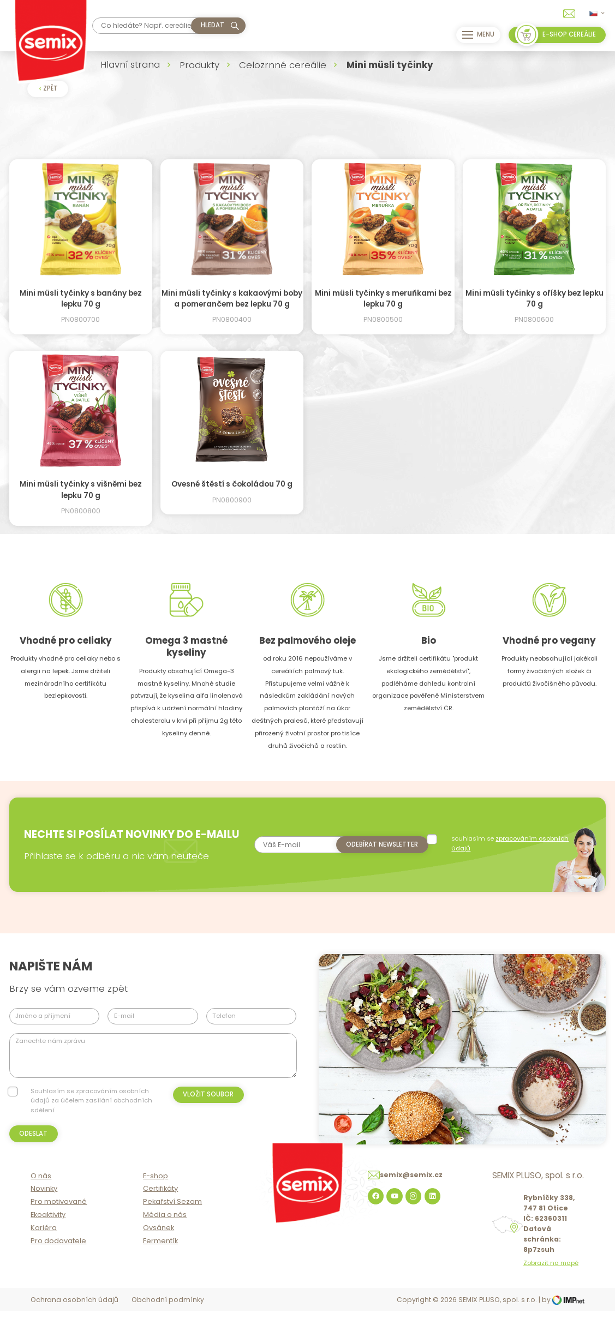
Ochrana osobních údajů (74, 1333)
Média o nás (165, 1248)
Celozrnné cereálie (282, 64)
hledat (212, 25)
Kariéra (44, 1261)
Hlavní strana (130, 64)
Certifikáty (160, 1221)
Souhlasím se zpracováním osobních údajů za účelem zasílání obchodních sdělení (91, 1117)
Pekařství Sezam (172, 1235)
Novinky (44, 1221)
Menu (474, 34)
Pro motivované (59, 1235)
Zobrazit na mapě (550, 1296)
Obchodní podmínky (168, 1333)
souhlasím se (507, 845)
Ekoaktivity (48, 1248)
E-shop (155, 1208)
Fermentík (160, 1273)
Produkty (199, 64)
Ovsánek (158, 1261)
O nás (41, 1208)
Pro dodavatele (58, 1273)
